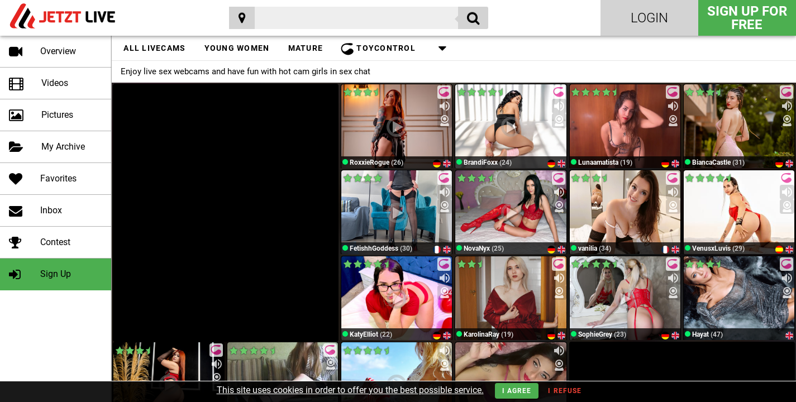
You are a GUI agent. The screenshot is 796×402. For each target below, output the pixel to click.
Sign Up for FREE (747, 17)
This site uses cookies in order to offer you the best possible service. (350, 390)
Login (649, 18)
